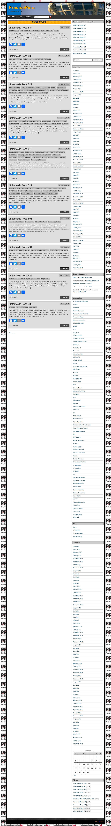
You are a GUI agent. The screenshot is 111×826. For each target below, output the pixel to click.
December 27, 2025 (63, 118)
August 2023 (77, 169)
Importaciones (77, 388)
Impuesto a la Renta (79, 391)
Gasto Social (13, 155)
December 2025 (78, 82)
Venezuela (76, 517)
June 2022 (76, 212)
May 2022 (76, 215)
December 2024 (78, 119)
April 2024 (76, 144)
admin (75, 277)
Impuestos (25, 155)
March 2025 (76, 110)
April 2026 (76, 70)
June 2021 (76, 249)
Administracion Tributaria (16, 152)
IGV (18, 30)
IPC (74, 412)
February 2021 (77, 261)
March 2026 (76, 73)
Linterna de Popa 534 (20, 27)
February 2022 (77, 224)
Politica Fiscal (27, 59)
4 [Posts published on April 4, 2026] (96, 756)
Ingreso (75, 403)
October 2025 (77, 89)
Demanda (12, 30)
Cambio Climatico (14, 87)
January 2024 (77, 153)
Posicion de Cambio (27, 193)
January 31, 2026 (64, 84)
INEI (21, 30)
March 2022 (76, 221)
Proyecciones (36, 157)
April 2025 (76, 107)
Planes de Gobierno (56, 90)
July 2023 (76, 172)
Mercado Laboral (44, 30)
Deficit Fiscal (53, 152)
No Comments (14, 49)
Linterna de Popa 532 (79, 44)
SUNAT (56, 30)
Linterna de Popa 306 (79, 789)
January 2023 (77, 190)
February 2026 (77, 76)
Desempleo (39, 87)
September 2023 (78, 166)
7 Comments (13, 178)
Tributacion (42, 160)
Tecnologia (47, 59)
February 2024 (77, 150)
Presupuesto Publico (15, 157)
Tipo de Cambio (25, 17)
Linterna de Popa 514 (20, 185)
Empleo (53, 87)
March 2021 (76, 258)
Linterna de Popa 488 (79, 786)
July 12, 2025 (65, 218)
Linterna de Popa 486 (20, 275)
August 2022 (77, 206)
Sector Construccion (79, 480)
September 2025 (78, 92)
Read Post (65, 49)
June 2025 (76, 101)
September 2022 (78, 203)
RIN (74, 474)
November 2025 (78, 86)
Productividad (23, 92)
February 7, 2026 (64, 56)
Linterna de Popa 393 (79, 805)
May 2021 (76, 252)
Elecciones (47, 87)
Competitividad (29, 87)
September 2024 (78, 129)
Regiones (76, 471)
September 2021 (78, 240)
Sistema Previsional (24, 160)
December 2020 (78, 268)
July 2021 (76, 246)
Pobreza (19, 59)
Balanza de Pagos (27, 188)
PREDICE (12, 17)
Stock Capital (33, 307)
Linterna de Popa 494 (20, 247)
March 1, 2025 (65, 304)
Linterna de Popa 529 (20, 84)
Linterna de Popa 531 (79, 47)
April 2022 (76, 218)
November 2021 (78, 234)
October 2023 (77, 163)
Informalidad (27, 30)
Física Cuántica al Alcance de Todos (83, 798)
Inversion (35, 30)
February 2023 (77, 187)
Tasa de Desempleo (79, 502)
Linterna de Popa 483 (20, 304)
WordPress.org (77, 536)
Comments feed (78, 533)
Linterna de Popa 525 (79, 792)
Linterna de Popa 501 (20, 218)
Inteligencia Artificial (79, 406)
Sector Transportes (78, 490)
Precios (75, 456)
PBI (52, 30)
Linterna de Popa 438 (79, 808)
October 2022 (77, 200)
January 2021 (77, 265)
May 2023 (76, 178)
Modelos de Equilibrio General (18, 278)
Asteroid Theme (99, 822)
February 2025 (77, 113)
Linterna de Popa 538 (79, 25)
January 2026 (77, 79)
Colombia (76, 332)
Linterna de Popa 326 (79, 795)
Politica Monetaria (38, 59)
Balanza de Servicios (40, 188)
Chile (22, 87)
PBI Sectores (77, 437)
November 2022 (78, 197)
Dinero (75, 363)
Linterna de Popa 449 (79, 802)
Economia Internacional (16, 250)
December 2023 (78, 156)
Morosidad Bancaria (79, 431)
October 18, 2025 (64, 185)
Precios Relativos (78, 459)
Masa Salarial (77, 415)
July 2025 (76, 98)
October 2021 (77, 237)
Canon (49, 188)
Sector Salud (13, 160)
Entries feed (76, 530)
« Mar (74, 775)
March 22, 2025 (64, 275)
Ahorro (11, 121)
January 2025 (77, 116)
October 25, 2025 (64, 149)
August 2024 (77, 132)
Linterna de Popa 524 (20, 118)
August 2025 (77, 95)
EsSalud (75, 375)
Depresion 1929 (78, 354)
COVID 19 (76, 344)
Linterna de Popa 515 (20, 149)
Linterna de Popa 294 (79, 783)
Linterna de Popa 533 (79, 40)
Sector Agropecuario (34, 92)
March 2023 (76, 184)
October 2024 (77, 126)
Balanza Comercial (14, 188)
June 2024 (76, 138)
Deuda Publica (29, 222)
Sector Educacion (60, 157)
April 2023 (76, 181)
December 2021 (78, 231)
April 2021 (76, 255)
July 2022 (76, 209)
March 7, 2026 (65, 27)
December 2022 (78, 193)
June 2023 (76, 175)
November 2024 (78, 123)
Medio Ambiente (29, 90)
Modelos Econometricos (38, 250)
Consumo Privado (78, 338)
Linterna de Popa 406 (79, 811)
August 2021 (77, 243)
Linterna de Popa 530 (20, 56)
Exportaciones (61, 87)
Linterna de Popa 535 (79, 34)
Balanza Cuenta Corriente (80, 314)
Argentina (12, 222)
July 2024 (76, 135)
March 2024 (76, 147)
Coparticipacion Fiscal (41, 152)
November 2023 (78, 160)
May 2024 (76, 141)
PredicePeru (22, 7)
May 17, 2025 (65, 247)
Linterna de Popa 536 (79, 31)
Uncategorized (77, 514)
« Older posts (12, 333)
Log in (75, 527)
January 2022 (77, 227)
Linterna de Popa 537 (79, 28)
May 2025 (76, 104)
